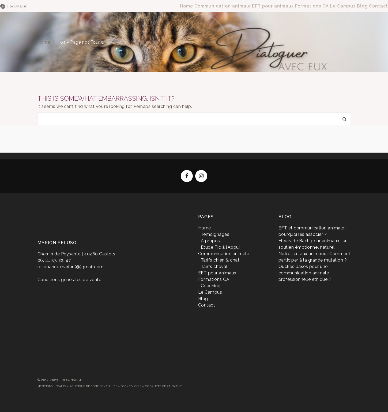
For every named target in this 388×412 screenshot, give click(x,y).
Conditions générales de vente (69, 279)
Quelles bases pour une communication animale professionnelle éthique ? (305, 273)
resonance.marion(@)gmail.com (70, 266)
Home (43, 42)
